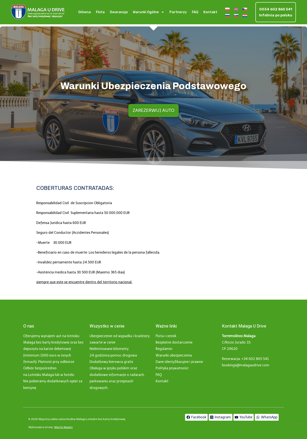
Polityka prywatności (172, 368)
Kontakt (210, 12)
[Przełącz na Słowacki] (236, 15)
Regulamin (164, 349)
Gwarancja (119, 12)
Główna (84, 12)
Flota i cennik (166, 336)
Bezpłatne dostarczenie (174, 342)
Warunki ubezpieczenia (174, 355)
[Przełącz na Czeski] (244, 9)
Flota (100, 12)
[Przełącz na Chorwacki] (244, 15)
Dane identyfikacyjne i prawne (179, 362)
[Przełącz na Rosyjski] (227, 15)
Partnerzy (178, 12)
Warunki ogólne (148, 12)
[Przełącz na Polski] (227, 9)
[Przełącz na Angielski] (236, 9)
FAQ (195, 12)
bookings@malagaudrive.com (245, 365)
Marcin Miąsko (63, 427)
